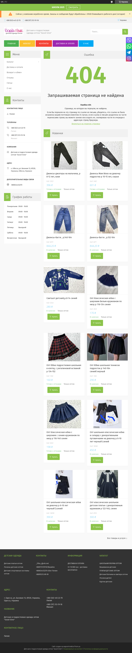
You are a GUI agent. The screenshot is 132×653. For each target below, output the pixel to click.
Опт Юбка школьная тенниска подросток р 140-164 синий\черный (105, 368)
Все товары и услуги (116, 538)
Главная (11, 43)
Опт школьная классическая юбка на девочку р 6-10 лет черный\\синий (63, 505)
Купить (55, 195)
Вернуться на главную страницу (86, 124)
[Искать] (125, 32)
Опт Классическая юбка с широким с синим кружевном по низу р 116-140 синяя (63, 435)
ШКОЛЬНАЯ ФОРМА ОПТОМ (111, 563)
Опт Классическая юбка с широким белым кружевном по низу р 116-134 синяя (106, 301)
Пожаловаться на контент (72, 649)
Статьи (9, 83)
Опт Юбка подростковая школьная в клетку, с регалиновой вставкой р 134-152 (63, 368)
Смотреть (73, 7)
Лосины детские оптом (13, 567)
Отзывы (10, 78)
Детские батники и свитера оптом (114, 574)
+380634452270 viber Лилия (46, 571)
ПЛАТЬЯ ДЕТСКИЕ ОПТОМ (110, 571)
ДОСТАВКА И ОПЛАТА (76, 563)
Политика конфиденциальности (96, 649)
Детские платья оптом (13, 563)
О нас (86, 43)
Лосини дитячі (106, 578)
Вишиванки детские (108, 567)
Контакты (43, 43)
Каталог (27, 43)
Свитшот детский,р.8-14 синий (61, 298)
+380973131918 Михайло (45, 567)
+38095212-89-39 (42, 574)
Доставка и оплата (65, 43)
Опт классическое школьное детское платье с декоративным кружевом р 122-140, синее (106, 505)
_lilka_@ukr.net (42, 563)
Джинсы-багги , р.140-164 (59, 237)
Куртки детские (106, 582)
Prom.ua (77, 646)
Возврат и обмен (14, 72)
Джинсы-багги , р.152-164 (102, 237)
